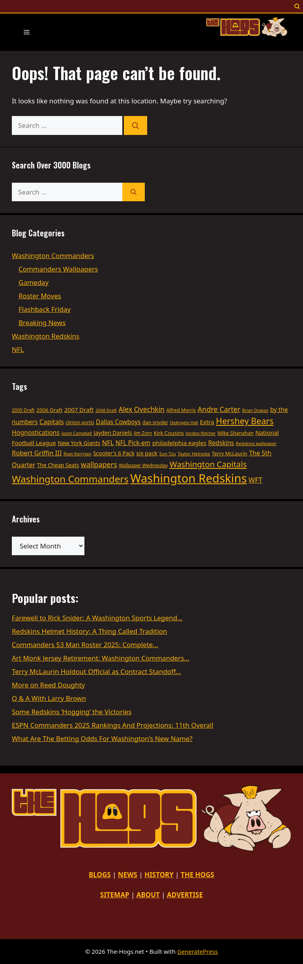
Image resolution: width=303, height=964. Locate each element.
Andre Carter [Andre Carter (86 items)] (219, 409)
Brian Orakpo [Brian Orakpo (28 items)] (255, 410)
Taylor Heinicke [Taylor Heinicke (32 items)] (194, 454)
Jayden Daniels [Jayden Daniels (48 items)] (113, 432)
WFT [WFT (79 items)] (255, 480)
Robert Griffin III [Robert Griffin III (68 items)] (37, 452)
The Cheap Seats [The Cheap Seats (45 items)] (58, 465)
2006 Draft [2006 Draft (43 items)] (49, 410)
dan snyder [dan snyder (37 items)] (155, 422)
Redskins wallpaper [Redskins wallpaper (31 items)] (256, 443)
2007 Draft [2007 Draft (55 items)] (79, 410)
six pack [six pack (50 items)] (146, 453)
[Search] (135, 125)
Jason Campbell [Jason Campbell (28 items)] (77, 433)
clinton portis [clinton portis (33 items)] (79, 422)
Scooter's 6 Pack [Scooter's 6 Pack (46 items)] (114, 453)
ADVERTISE (185, 894)
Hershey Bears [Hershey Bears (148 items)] (244, 421)
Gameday (34, 282)
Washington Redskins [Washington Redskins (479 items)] (188, 478)
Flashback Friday (45, 309)
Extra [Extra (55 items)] (207, 422)
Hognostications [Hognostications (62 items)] (36, 432)
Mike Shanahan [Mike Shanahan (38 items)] (235, 432)
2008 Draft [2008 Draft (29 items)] (106, 410)
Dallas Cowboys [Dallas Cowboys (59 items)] (118, 421)
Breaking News (42, 322)
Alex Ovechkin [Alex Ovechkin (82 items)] (141, 409)
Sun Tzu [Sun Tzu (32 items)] (167, 454)
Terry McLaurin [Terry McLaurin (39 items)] (229, 453)
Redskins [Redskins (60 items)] (221, 442)
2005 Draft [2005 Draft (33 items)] (23, 410)
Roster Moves (40, 295)
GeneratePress (197, 951)
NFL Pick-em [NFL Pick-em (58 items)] (133, 443)
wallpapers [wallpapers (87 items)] (99, 464)
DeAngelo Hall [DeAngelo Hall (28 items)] (184, 422)
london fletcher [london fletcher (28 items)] (200, 433)
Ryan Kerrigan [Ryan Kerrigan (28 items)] (78, 454)
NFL (18, 349)
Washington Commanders (53, 255)
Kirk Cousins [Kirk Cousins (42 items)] (168, 432)
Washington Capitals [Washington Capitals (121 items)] (208, 464)
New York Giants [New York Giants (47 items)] (79, 443)
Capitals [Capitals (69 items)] (51, 421)
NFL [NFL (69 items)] (108, 442)
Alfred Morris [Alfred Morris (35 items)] (181, 410)
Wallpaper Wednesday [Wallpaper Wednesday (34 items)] (143, 465)
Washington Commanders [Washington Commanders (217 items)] (70, 478)
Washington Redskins (45, 336)
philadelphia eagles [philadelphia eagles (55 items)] (179, 443)
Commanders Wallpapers (58, 268)
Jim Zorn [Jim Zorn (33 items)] (143, 433)
